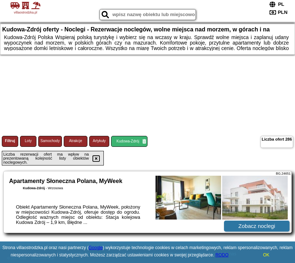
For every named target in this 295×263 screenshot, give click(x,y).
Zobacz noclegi (257, 226)
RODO (221, 255)
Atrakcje (75, 141)
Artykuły (99, 141)
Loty (28, 141)
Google (95, 247)
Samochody (50, 141)
